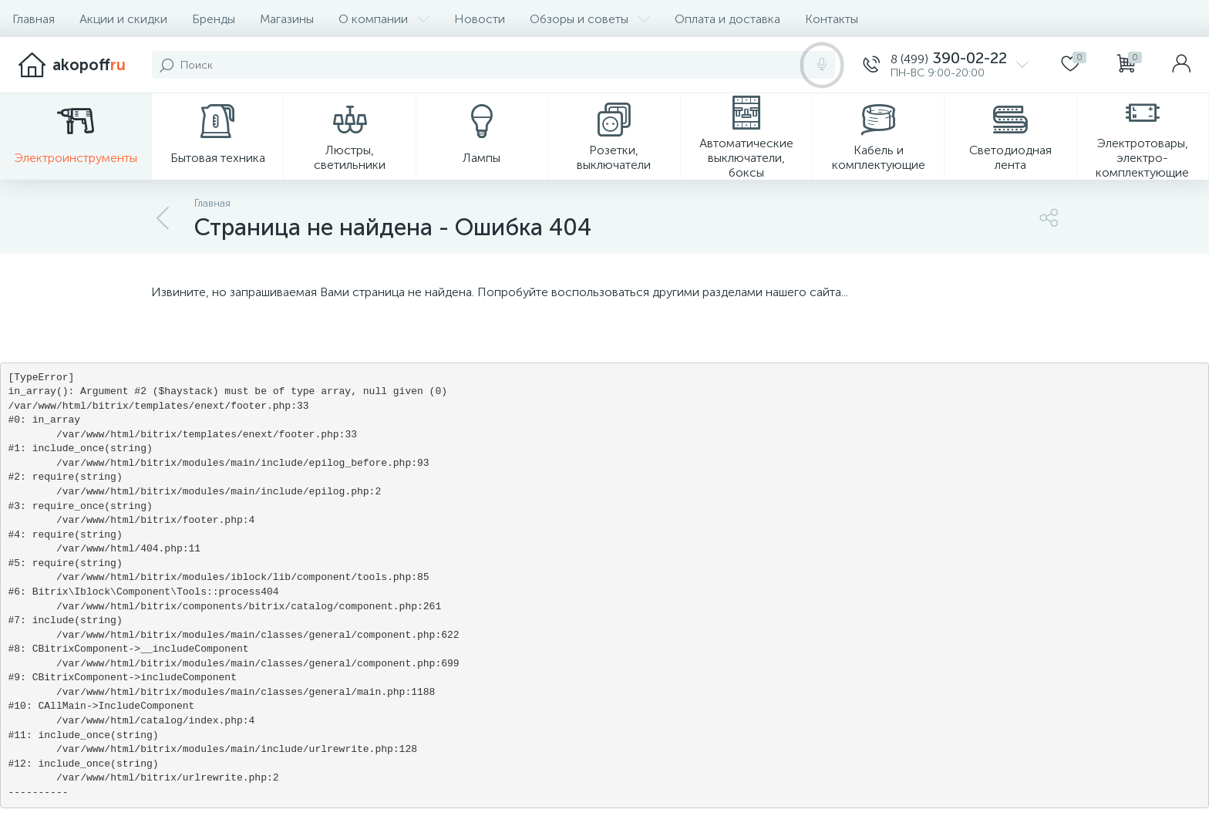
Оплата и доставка (727, 19)
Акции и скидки (123, 19)
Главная (33, 19)
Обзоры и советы (590, 19)
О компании (383, 19)
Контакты (831, 19)
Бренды (213, 19)
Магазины (287, 19)
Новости (479, 19)
